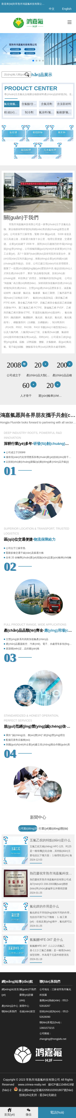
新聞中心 (24, 1005)
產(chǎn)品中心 (10, 1005)
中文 (52, 8)
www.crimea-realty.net (31, 1084)
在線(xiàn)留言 (27, 1011)
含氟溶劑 (46, 104)
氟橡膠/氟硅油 (64, 112)
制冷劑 (29, 112)
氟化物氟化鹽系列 (11, 104)
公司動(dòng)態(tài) (30, 828)
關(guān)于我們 (27, 989)
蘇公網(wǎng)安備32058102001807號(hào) (43, 1090)
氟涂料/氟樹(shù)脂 (46, 112)
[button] (71, 49)
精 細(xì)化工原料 (11, 112)
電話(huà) (57, 1112)
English (67, 8)
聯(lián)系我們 (9, 1011)
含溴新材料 (64, 104)
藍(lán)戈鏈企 (48, 1095)
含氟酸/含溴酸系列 (29, 104)
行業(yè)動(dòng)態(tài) (53, 828)
